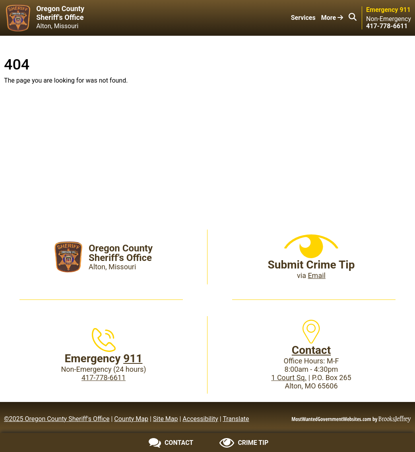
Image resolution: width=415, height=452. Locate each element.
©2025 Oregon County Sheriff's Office (56, 419)
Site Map (165, 419)
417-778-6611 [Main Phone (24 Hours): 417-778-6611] (103, 377)
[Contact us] (171, 443)
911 (132, 358)
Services (303, 17)
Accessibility (200, 419)
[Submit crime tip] (244, 443)
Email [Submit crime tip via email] (317, 275)
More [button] (332, 17)
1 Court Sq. (288, 377)
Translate (236, 419)
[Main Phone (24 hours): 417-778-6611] (386, 26)
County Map (131, 419)
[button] (353, 18)
